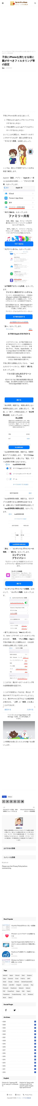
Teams (28, 991)
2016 (19, 1053)
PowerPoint (11, 991)
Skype (18, 991)
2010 (19, 1072)
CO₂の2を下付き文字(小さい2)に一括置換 (23, 925)
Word (4, 997)
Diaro (23, 975)
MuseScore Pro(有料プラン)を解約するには (23, 953)
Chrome (17, 975)
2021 (19, 1037)
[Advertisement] (19, 28)
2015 (19, 1056)
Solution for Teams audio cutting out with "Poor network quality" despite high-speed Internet (27, 1085)
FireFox (23, 978)
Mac (32, 985)
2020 (19, 1040)
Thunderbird (6, 994)
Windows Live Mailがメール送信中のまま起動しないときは (23, 961)
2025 (19, 1025)
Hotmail (17, 981)
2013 (19, 1063)
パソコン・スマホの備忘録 (23, 1098)
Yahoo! (10, 997)
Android (5, 975)
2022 (19, 1034)
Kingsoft (19, 985)
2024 (19, 1028)
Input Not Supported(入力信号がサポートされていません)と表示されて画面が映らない (23, 944)
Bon (3, 68)
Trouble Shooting (16, 994)
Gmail (4, 981)
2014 (19, 1059)
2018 (19, 1047)
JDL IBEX (11, 985)
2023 (19, 1031)
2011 (19, 1069)
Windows (30, 994)
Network (21, 988)
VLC (24, 994)
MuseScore (13, 988)
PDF (4, 991)
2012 (19, 1066)
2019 (19, 1044)
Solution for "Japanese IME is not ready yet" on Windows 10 (10, 1084)
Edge (4, 978)
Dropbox (29, 975)
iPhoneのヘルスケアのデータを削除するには (23, 935)
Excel (16, 978)
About (17, 1095)
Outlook (28, 988)
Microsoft (5, 988)
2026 (19, 1021)
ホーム (4, 51)
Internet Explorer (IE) (26, 981)
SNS (23, 991)
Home (9, 1095)
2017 (19, 1050)
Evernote (10, 978)
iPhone (8, 51)
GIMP (28, 978)
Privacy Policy (27, 1095)
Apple (11, 975)
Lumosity (25, 985)
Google (10, 981)
